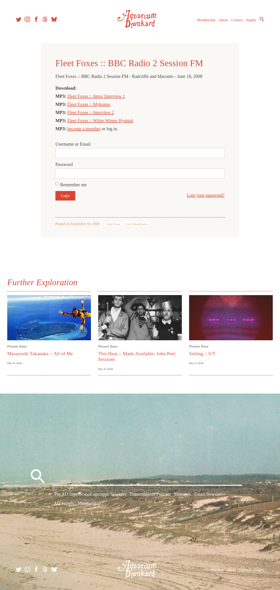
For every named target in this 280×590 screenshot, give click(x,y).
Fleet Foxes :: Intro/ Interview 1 (96, 96)
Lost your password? (206, 195)
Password (64, 164)
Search (262, 19)
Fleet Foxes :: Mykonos (88, 104)
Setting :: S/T (202, 353)
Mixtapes (182, 494)
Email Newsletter (210, 494)
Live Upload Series (137, 224)
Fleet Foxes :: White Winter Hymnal (100, 120)
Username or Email (73, 144)
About (223, 20)
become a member (84, 128)
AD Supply (64, 503)
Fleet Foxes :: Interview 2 (90, 112)
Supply (251, 20)
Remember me (73, 184)
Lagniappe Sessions (108, 494)
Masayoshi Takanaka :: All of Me (40, 353)
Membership (206, 20)
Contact (237, 20)
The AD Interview (70, 494)
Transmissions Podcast (150, 494)
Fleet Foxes (113, 224)
